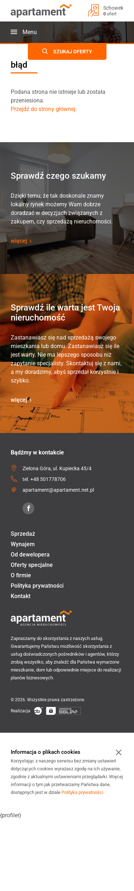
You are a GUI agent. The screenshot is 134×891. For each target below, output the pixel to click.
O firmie (21, 575)
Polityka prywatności (37, 585)
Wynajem (23, 544)
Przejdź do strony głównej (43, 109)
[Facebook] (28, 508)
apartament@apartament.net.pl (58, 490)
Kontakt (20, 596)
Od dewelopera (30, 554)
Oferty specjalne (32, 565)
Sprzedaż (23, 533)
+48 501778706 (48, 479)
